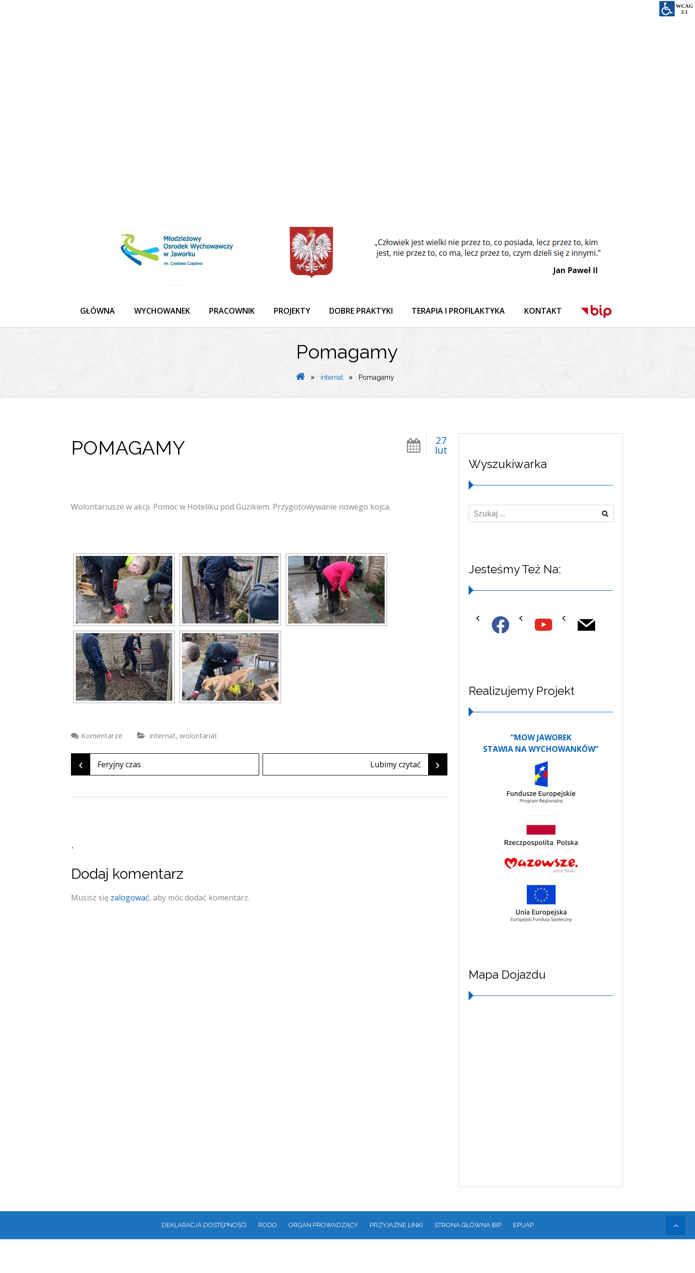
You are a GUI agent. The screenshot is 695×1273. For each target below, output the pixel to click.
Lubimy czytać (408, 798)
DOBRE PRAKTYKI (363, 310)
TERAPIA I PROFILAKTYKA (460, 310)
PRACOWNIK (233, 310)
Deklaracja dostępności (204, 1258)
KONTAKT (545, 310)
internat (331, 411)
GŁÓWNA (98, 310)
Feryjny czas (106, 798)
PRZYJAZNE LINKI (396, 1258)
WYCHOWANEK (163, 310)
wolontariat (198, 769)
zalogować (130, 931)
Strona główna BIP (467, 1258)
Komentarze (102, 769)
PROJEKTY (293, 310)
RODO (267, 1258)
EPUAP (523, 1258)
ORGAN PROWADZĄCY (323, 1258)
